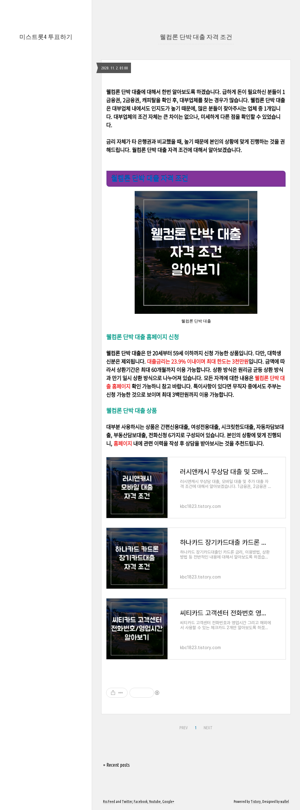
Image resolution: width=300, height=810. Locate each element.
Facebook (141, 802)
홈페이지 (122, 443)
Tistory (256, 802)
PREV (183, 726)
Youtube (155, 802)
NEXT (207, 726)
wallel (284, 802)
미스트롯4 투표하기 (45, 36)
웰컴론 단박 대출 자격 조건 (196, 36)
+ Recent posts (116, 765)
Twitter (127, 802)
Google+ (168, 802)
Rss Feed (109, 802)
